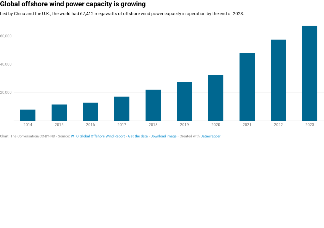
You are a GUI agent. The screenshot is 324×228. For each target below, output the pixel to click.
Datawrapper (211, 136)
